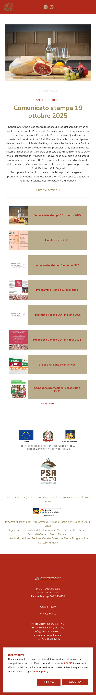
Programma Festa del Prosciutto (57, 290)
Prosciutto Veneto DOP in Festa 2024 (57, 339)
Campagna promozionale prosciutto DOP (57, 389)
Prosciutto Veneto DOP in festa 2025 (57, 314)
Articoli (40, 100)
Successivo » (50, 403)
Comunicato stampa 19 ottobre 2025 (57, 215)
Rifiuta (49, 682)
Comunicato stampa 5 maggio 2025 (57, 265)
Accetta (75, 681)
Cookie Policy (48, 607)
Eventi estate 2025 (57, 240)
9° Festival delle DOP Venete (57, 364)
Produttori (53, 100)
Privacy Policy (48, 613)
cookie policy (40, 671)
